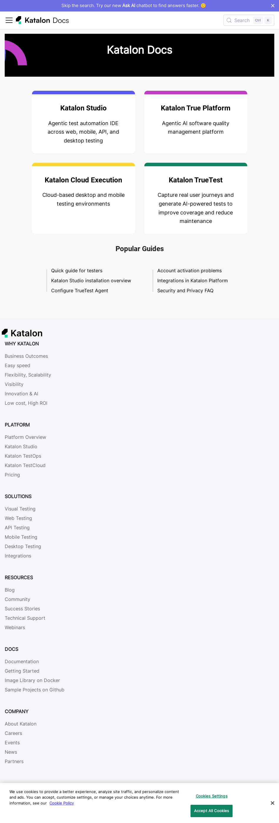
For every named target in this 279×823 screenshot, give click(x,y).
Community (17, 599)
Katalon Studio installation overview (91, 280)
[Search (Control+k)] (248, 20)
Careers (13, 733)
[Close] (272, 803)
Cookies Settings (212, 796)
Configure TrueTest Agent (79, 290)
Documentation (22, 661)
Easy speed (17, 365)
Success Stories (22, 609)
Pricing (12, 475)
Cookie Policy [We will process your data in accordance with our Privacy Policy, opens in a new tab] (61, 803)
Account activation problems (189, 270)
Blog (10, 590)
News (11, 752)
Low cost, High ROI (26, 403)
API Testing (17, 527)
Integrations (18, 556)
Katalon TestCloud (25, 465)
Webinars (15, 627)
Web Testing (18, 518)
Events (12, 742)
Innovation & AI (21, 394)
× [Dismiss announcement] (272, 5)
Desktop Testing (23, 546)
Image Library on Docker (32, 680)
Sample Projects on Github (34, 690)
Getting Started (22, 671)
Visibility (14, 384)
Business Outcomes (26, 356)
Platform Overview (25, 437)
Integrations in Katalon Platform (192, 280)
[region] (139, 803)
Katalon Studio (21, 446)
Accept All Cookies (211, 810)
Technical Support (25, 618)
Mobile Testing (21, 537)
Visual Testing (20, 509)
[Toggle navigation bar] (9, 20)
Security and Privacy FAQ (185, 290)
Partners (14, 761)
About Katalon (20, 724)
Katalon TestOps (23, 456)
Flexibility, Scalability (28, 375)
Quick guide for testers (76, 270)
